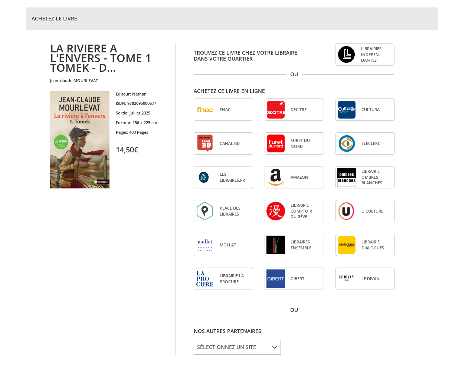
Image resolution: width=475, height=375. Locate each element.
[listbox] (237, 347)
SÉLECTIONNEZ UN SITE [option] (226, 346)
